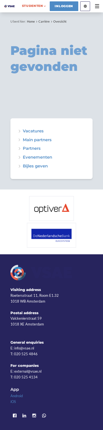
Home (31, 21)
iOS (13, 401)
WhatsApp (44, 415)
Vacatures (33, 131)
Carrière (44, 21)
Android (16, 396)
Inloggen (64, 6)
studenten (32, 6)
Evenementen (37, 157)
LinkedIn (24, 415)
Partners (32, 148)
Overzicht (59, 21)
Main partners (37, 140)
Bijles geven (35, 166)
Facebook (14, 415)
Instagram (34, 415)
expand (19, 157)
